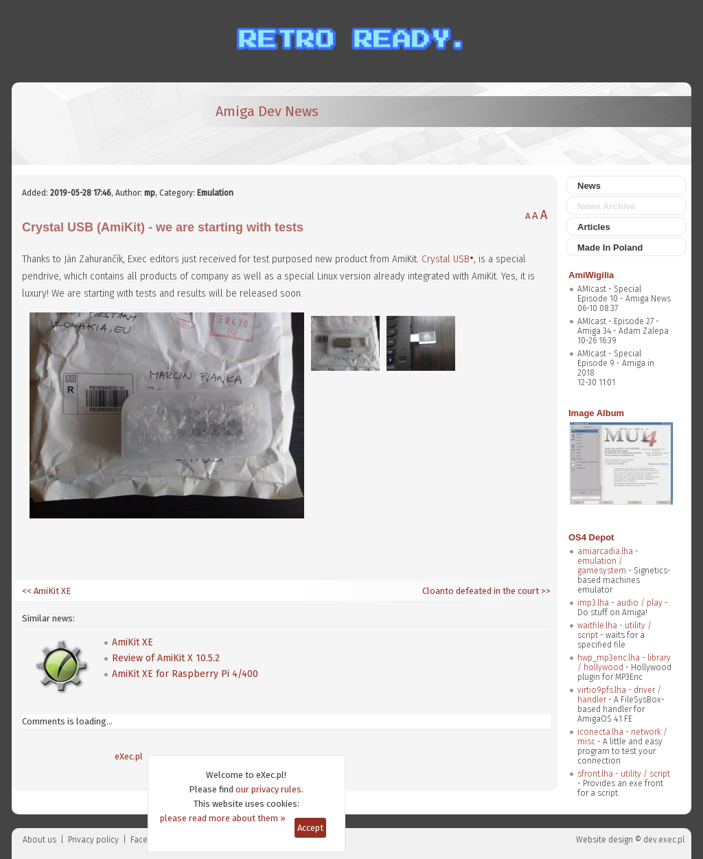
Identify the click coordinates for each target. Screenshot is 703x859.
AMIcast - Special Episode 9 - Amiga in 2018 (615, 363)
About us (39, 840)
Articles (593, 227)
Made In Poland (610, 247)
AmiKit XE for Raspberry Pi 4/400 (185, 674)
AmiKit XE (132, 642)
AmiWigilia (591, 275)
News (589, 186)
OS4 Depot (591, 537)
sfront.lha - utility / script (623, 774)
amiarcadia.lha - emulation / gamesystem (607, 561)
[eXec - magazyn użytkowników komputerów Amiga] (94, 123)
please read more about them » (223, 818)
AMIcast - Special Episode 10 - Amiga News (624, 293)
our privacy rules (268, 789)
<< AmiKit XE (46, 591)
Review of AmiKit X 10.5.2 (166, 658)
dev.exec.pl (663, 840)
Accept (310, 828)
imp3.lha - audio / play (619, 603)
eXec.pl (129, 756)
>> (545, 591)
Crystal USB (446, 259)
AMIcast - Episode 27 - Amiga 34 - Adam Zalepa (623, 326)
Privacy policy (93, 840)
